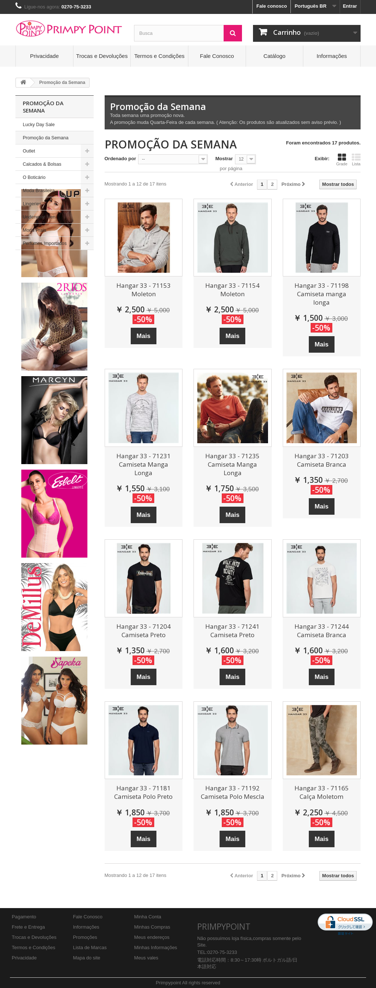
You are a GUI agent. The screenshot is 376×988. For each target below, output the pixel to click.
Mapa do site (86, 958)
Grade (341, 159)
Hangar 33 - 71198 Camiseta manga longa (321, 293)
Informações (332, 56)
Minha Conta (147, 916)
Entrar (350, 6)
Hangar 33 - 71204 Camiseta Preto (143, 630)
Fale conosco (271, 6)
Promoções (85, 937)
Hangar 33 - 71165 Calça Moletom (321, 792)
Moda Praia (34, 230)
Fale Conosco (217, 56)
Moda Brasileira (39, 190)
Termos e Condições (159, 56)
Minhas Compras (152, 927)
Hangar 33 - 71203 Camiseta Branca (321, 460)
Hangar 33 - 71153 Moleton (143, 289)
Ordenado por (120, 158)
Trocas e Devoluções (101, 56)
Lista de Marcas (90, 947)
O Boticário (34, 177)
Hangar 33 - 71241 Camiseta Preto (232, 630)
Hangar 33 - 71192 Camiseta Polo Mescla (232, 792)
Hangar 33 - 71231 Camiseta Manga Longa (143, 464)
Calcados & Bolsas (42, 164)
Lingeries (32, 203)
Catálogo (274, 56)
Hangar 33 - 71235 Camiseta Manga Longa (232, 464)
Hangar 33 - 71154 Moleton (232, 289)
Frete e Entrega (28, 927)
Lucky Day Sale (39, 124)
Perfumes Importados (45, 243)
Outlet (29, 151)
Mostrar (224, 158)
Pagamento (24, 916)
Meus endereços (151, 937)
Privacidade (44, 56)
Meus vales (146, 958)
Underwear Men (39, 217)
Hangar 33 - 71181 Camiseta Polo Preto (143, 792)
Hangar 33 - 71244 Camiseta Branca (321, 630)
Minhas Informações (155, 947)
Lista (356, 159)
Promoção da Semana (45, 137)
